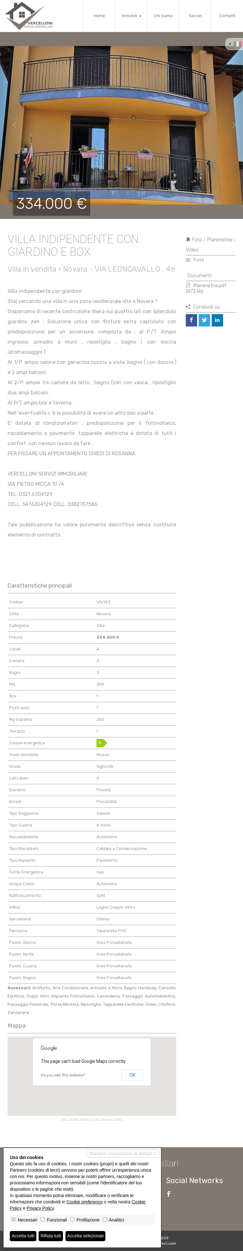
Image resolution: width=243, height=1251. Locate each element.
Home (99, 15)
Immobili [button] (131, 15)
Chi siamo (163, 15)
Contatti (227, 15)
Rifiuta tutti (51, 1236)
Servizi (195, 15)
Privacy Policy (40, 1208)
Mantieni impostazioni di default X (123, 1153)
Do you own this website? (63, 1075)
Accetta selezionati (86, 1236)
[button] (12, 125)
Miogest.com (164, 1243)
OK (132, 1074)
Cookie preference (84, 1201)
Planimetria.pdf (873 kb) (206, 288)
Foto (195, 260)
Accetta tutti (23, 1236)
